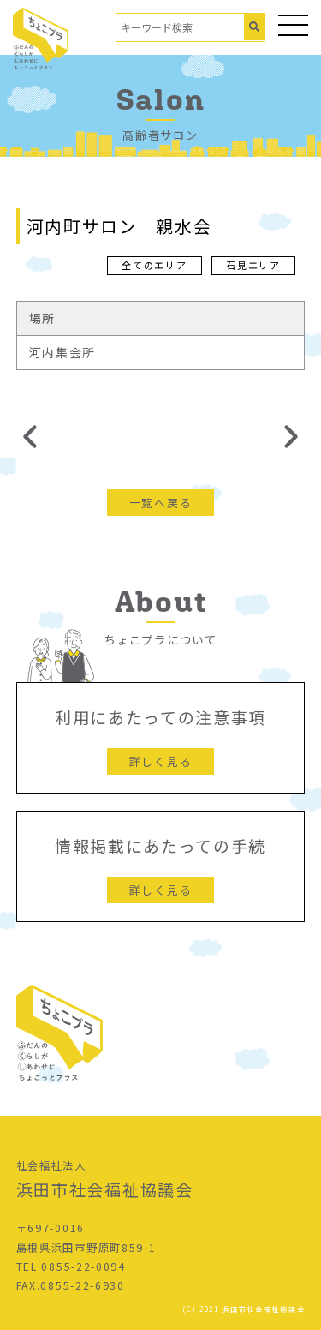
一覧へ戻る (160, 502)
